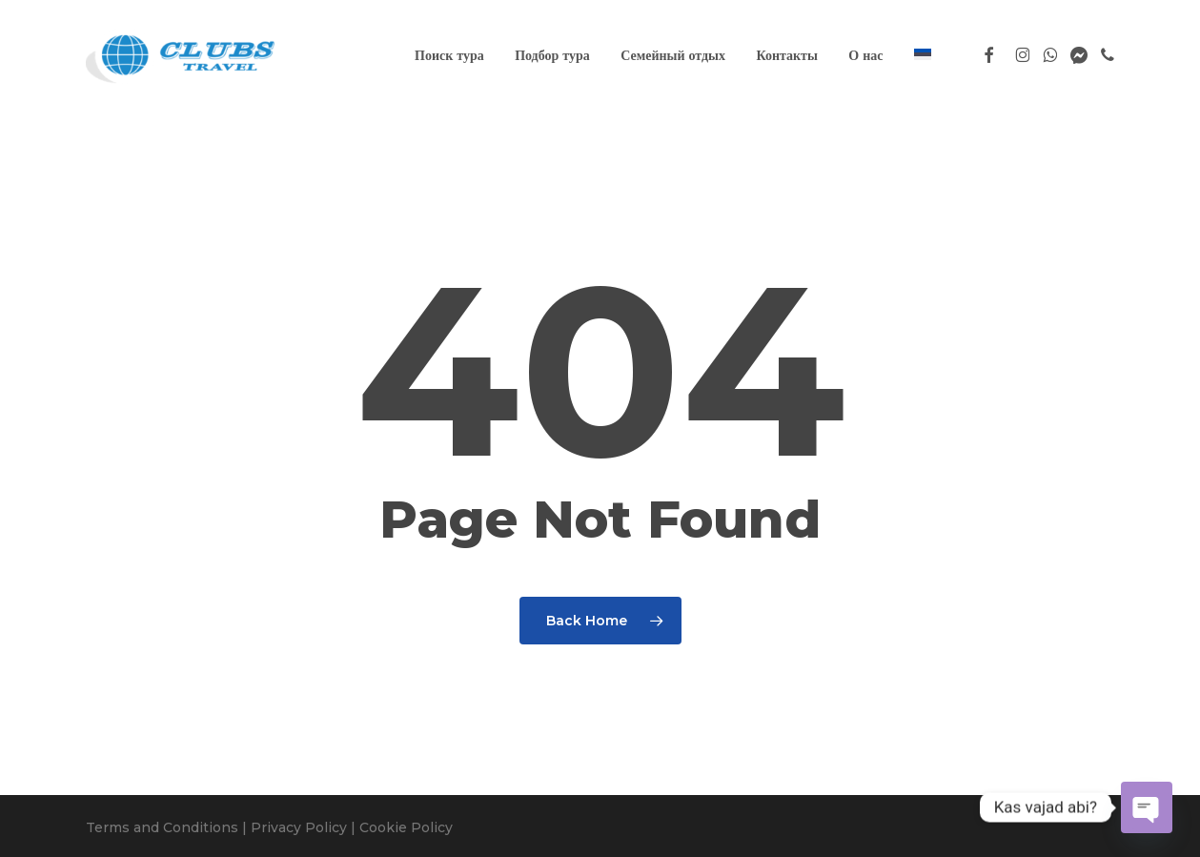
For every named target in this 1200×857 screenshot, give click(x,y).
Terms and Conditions (162, 827)
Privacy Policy (299, 827)
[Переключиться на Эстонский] (923, 55)
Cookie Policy (406, 827)
